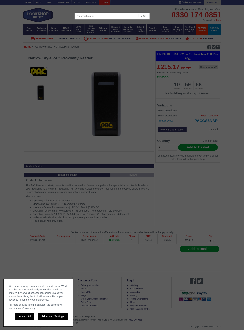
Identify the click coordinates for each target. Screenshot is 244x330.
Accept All (25, 316)
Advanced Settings (53, 316)
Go (144, 16)
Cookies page (29, 308)
